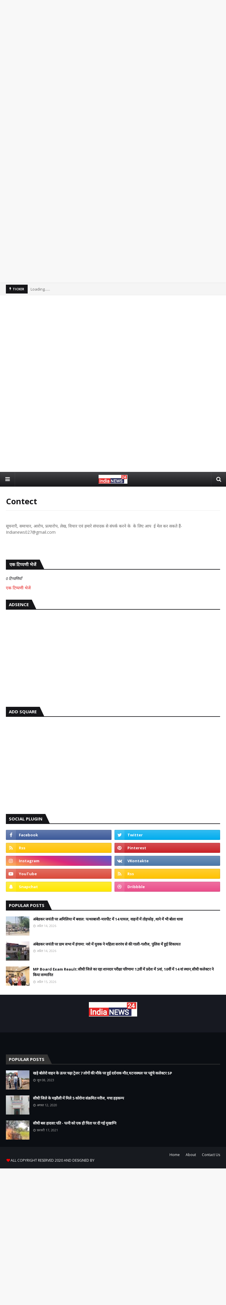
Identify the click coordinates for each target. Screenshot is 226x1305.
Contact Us (211, 1154)
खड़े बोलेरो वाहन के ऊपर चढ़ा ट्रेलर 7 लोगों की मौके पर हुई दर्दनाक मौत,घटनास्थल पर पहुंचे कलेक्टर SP (102, 1073)
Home (175, 1154)
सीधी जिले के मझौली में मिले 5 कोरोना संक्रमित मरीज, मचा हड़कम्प (78, 1098)
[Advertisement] (113, 74)
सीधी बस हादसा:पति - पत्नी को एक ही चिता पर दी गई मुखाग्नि (74, 1123)
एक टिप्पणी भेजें (18, 588)
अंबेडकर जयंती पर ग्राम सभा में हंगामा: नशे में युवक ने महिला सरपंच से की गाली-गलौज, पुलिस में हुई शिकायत (106, 944)
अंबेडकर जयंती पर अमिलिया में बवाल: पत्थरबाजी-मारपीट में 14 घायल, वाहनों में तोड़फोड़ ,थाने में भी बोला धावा (108, 919)
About (191, 1154)
